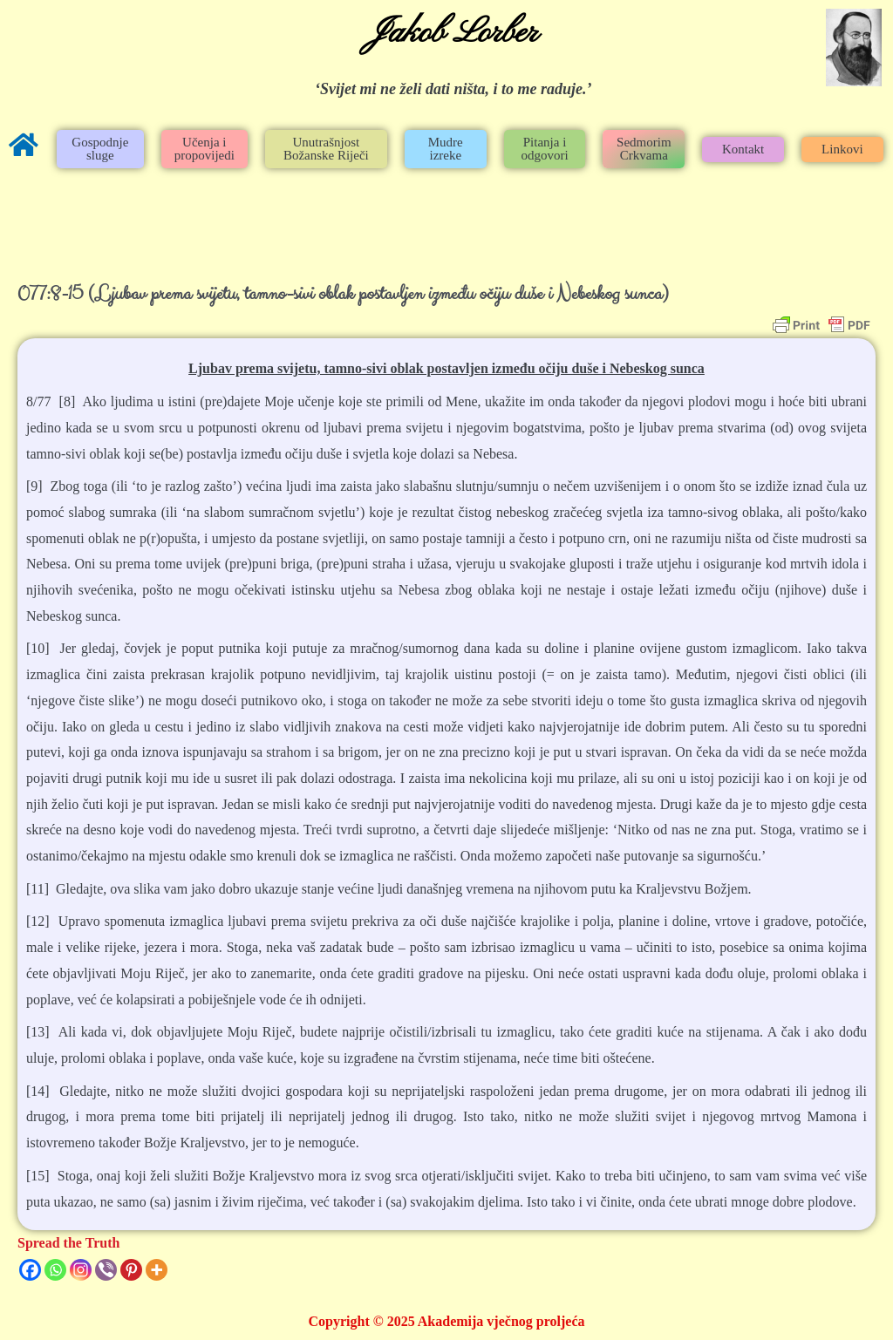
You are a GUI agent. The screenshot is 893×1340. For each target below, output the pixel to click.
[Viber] (106, 1270)
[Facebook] (30, 1270)
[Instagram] (81, 1270)
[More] (156, 1270)
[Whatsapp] (55, 1270)
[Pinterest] (131, 1270)
